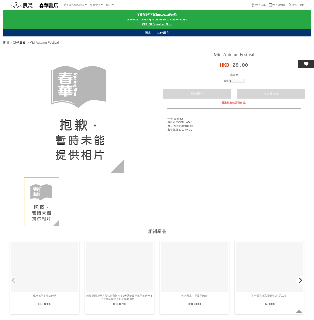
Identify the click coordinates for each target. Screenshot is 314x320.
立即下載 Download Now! (157, 24)
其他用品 (163, 32)
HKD (110, 4)
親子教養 (19, 42)
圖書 (148, 32)
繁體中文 (96, 4)
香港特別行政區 (75, 4)
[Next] (300, 280)
